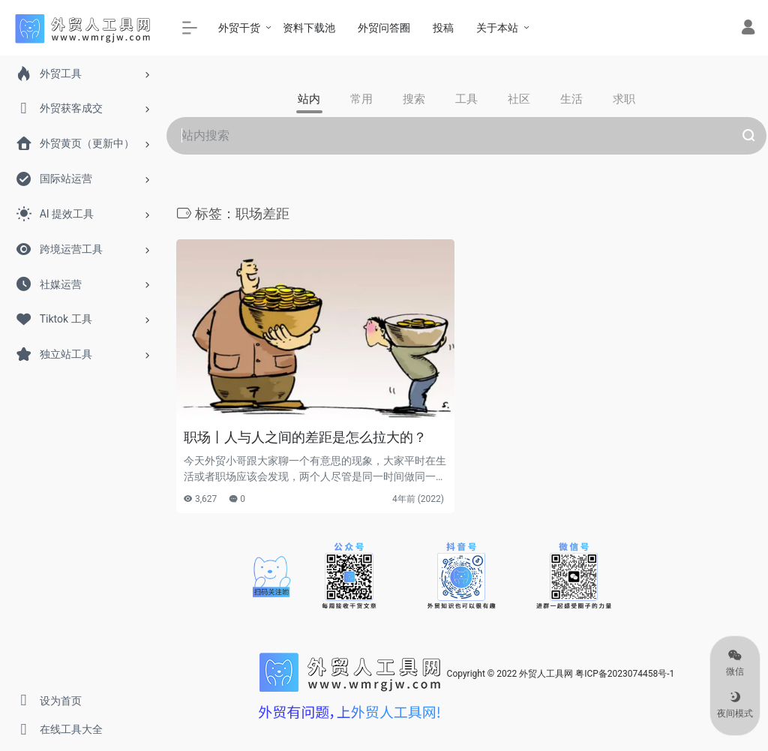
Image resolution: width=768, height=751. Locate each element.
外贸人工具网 (546, 673)
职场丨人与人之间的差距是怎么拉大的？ (305, 437)
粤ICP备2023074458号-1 (624, 673)
